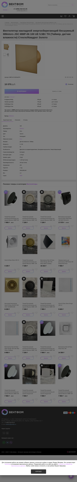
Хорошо (38, 471)
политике (7, 464)
